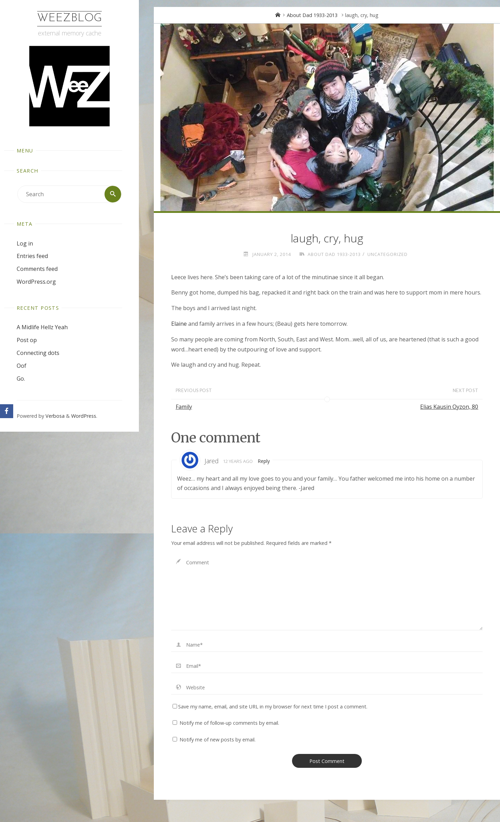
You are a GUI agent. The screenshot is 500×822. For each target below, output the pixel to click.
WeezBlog (69, 18)
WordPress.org (36, 281)
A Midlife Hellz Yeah (42, 327)
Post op (27, 340)
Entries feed (32, 256)
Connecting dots (38, 353)
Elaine (179, 323)
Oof (21, 366)
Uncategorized (387, 254)
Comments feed (37, 269)
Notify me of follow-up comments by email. (229, 723)
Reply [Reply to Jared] (264, 461)
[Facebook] (6, 411)
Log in (25, 243)
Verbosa (54, 416)
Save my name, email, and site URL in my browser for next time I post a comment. (270, 706)
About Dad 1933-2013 (312, 15)
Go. (21, 378)
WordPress (83, 416)
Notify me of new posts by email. (218, 739)
